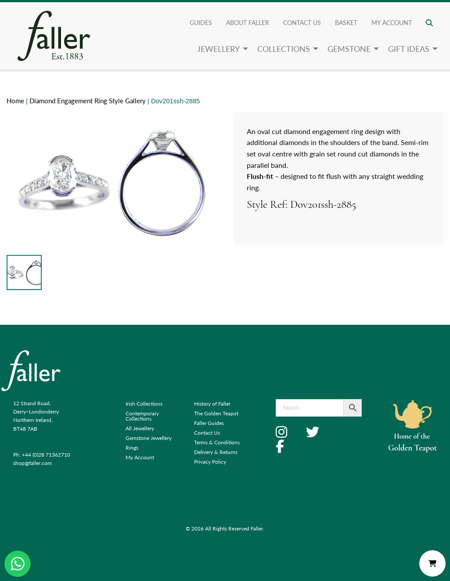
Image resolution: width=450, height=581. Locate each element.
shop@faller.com (32, 463)
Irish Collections (144, 403)
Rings (132, 447)
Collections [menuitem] (283, 48)
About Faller (247, 22)
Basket (346, 22)
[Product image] (24, 272)
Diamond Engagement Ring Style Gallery (87, 100)
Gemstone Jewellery (149, 438)
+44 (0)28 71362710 (46, 454)
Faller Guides (209, 423)
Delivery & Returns (216, 452)
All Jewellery (140, 428)
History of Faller (212, 403)
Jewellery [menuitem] (218, 48)
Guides (201, 22)
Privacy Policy (210, 461)
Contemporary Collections (142, 416)
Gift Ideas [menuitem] (408, 48)
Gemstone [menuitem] (349, 48)
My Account (140, 457)
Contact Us (302, 22)
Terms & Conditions (217, 442)
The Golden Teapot (216, 413)
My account (391, 22)
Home (15, 100)
